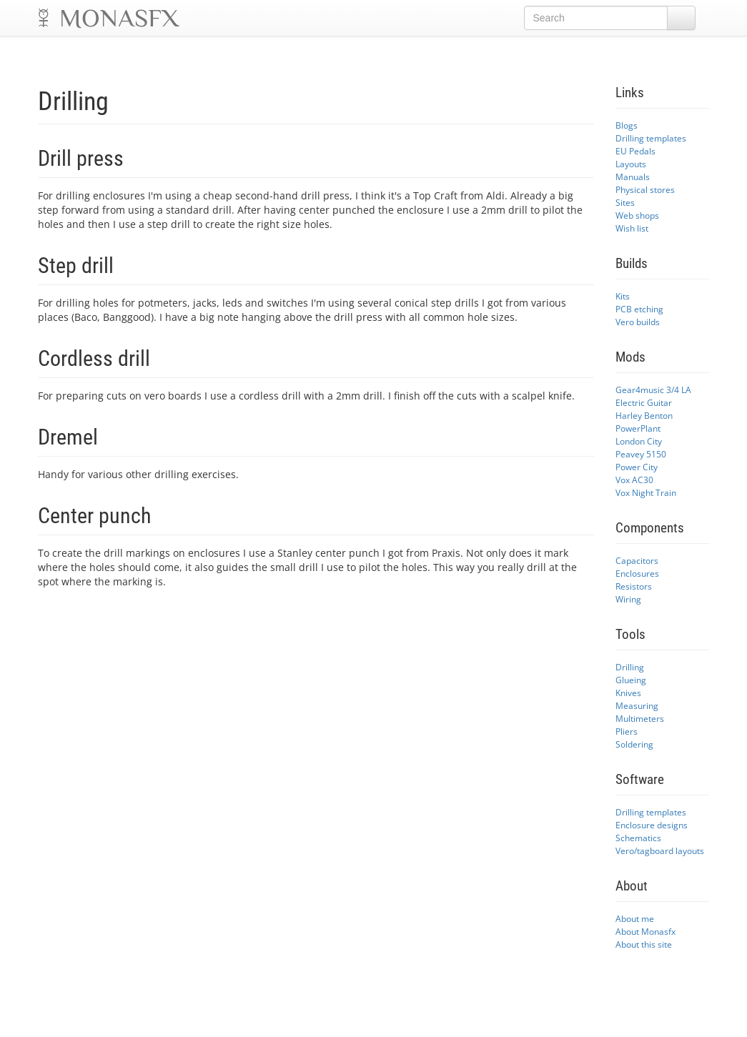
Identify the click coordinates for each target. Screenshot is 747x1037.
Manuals (632, 176)
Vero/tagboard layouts (659, 850)
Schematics (638, 837)
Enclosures (637, 573)
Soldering (634, 744)
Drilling (629, 667)
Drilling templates (650, 138)
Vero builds (637, 321)
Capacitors (636, 560)
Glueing (630, 679)
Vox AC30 (634, 479)
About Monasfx (645, 931)
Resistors (633, 586)
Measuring (636, 705)
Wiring (628, 599)
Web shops (637, 215)
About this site (643, 944)
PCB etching (639, 308)
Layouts (630, 163)
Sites (625, 202)
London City (638, 441)
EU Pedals (635, 151)
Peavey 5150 (640, 454)
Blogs (626, 125)
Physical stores (645, 189)
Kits (622, 296)
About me (634, 918)
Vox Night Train (645, 492)
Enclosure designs (651, 824)
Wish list (631, 228)
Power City (636, 466)
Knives (628, 692)
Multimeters (639, 718)
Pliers (626, 731)
